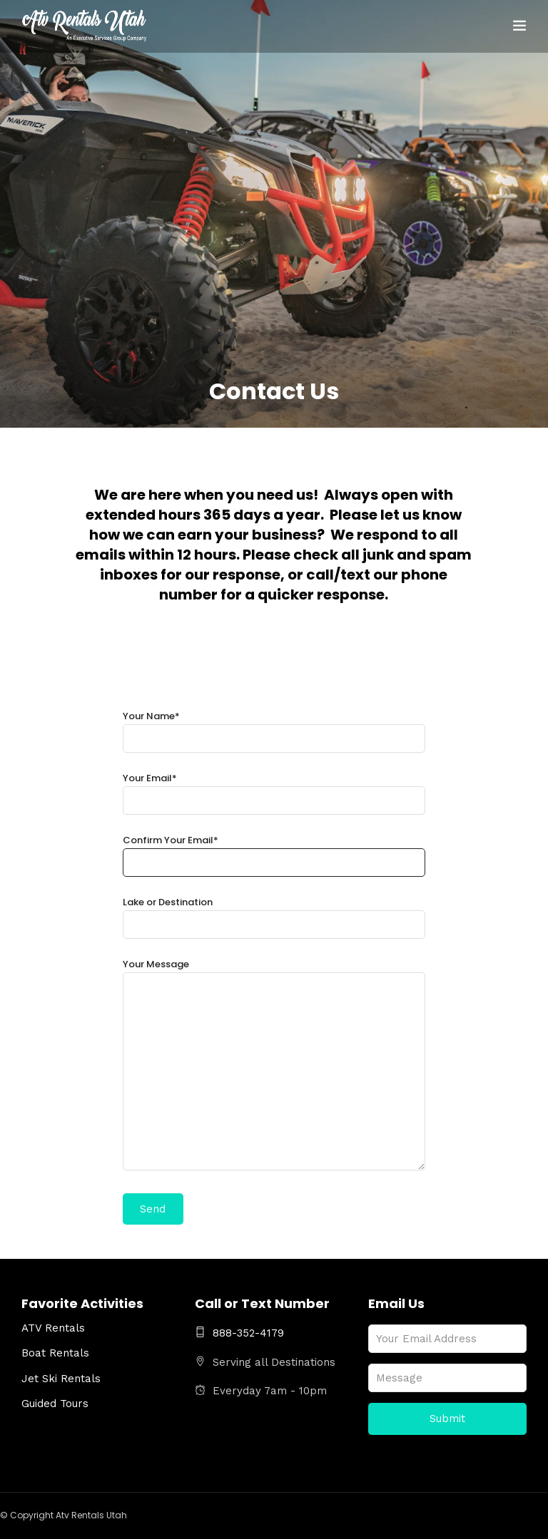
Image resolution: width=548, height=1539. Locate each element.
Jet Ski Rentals (61, 1378)
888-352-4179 (239, 1333)
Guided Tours (54, 1403)
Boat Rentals (55, 1353)
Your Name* (274, 727)
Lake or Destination (274, 913)
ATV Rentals (53, 1328)
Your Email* (274, 789)
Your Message (274, 1065)
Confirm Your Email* (274, 851)
